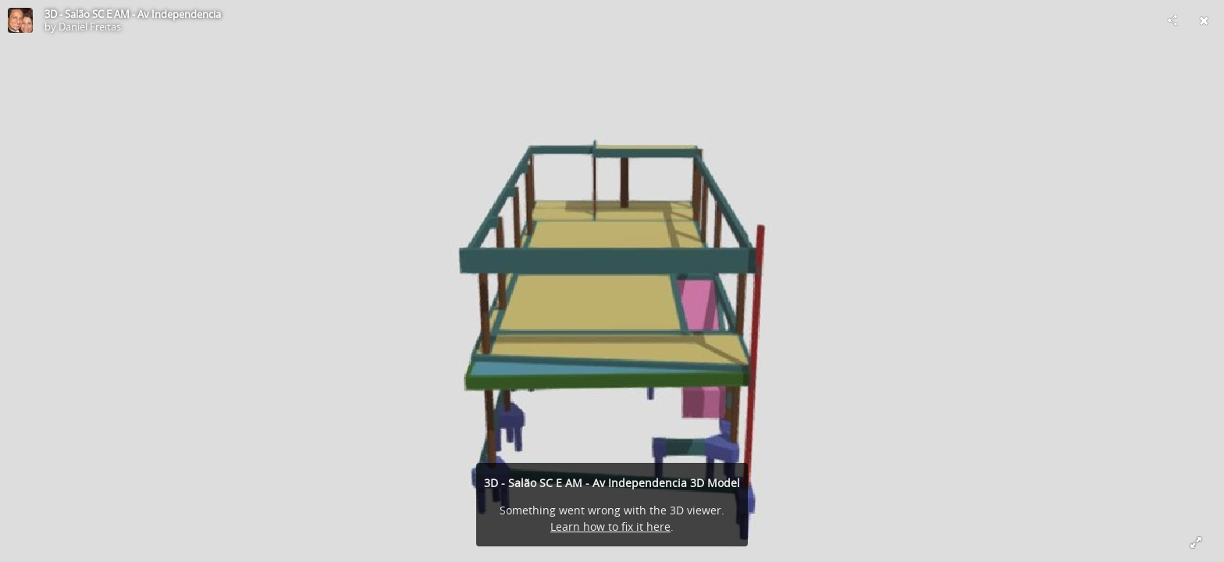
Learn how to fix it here (610, 526)
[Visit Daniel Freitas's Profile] (20, 20)
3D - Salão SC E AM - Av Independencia (132, 14)
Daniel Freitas (90, 27)
